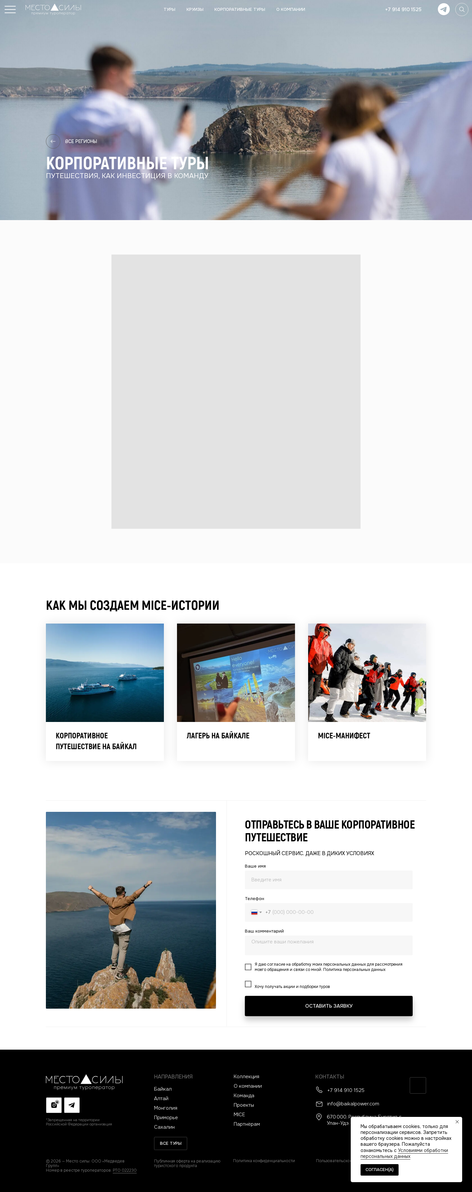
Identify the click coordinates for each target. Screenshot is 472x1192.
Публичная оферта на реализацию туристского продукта (187, 1163)
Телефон (254, 898)
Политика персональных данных (354, 969)
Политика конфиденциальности (264, 1160)
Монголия (165, 1108)
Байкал (163, 1089)
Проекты (244, 1105)
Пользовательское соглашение (347, 1160)
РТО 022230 (125, 1170)
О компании (248, 1086)
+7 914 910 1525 (345, 1090)
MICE (239, 1114)
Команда (244, 1095)
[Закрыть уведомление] (457, 1122)
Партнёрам (247, 1124)
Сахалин (164, 1127)
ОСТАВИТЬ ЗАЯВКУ (328, 1006)
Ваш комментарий (264, 931)
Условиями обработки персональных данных (404, 1153)
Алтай (161, 1098)
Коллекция (246, 1076)
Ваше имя (255, 866)
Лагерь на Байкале (218, 736)
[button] (10, 9)
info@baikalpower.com (353, 1103)
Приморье (166, 1117)
